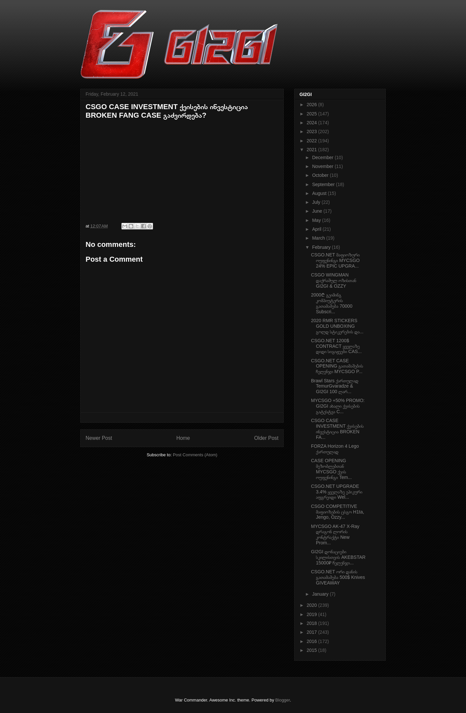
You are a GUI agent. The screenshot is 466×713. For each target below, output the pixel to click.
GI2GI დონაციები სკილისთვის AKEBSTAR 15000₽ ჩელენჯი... (338, 557)
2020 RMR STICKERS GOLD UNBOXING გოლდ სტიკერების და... (337, 326)
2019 (312, 614)
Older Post (266, 438)
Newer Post (99, 438)
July (317, 202)
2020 (312, 605)
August (319, 193)
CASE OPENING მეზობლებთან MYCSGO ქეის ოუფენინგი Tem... (331, 469)
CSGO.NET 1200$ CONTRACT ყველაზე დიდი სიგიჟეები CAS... (336, 346)
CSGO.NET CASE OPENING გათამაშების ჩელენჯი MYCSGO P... (337, 366)
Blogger (282, 700)
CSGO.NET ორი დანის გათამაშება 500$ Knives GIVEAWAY (338, 577)
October (321, 175)
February (322, 247)
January (321, 594)
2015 (312, 650)
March (319, 238)
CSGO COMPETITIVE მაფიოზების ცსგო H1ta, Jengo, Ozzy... (337, 512)
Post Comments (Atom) (195, 454)
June (317, 211)
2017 (312, 632)
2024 (312, 122)
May (317, 220)
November (323, 166)
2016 (312, 641)
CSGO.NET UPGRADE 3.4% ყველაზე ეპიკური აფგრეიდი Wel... (336, 492)
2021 (312, 149)
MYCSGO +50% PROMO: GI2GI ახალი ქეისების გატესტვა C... (338, 406)
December (323, 157)
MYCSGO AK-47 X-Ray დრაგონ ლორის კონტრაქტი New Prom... (335, 534)
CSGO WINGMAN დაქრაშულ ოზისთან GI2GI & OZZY (333, 280)
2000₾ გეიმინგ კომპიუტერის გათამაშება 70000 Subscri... (331, 303)
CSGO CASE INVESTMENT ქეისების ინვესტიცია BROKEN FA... (337, 429)
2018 (312, 623)
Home (183, 438)
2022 (312, 140)
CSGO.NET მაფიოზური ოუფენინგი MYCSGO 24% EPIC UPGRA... (335, 260)
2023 (312, 131)
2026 (312, 104)
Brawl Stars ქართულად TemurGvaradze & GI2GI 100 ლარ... (334, 386)
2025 (312, 113)
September (324, 184)
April (317, 229)
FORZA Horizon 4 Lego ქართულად (335, 448)
